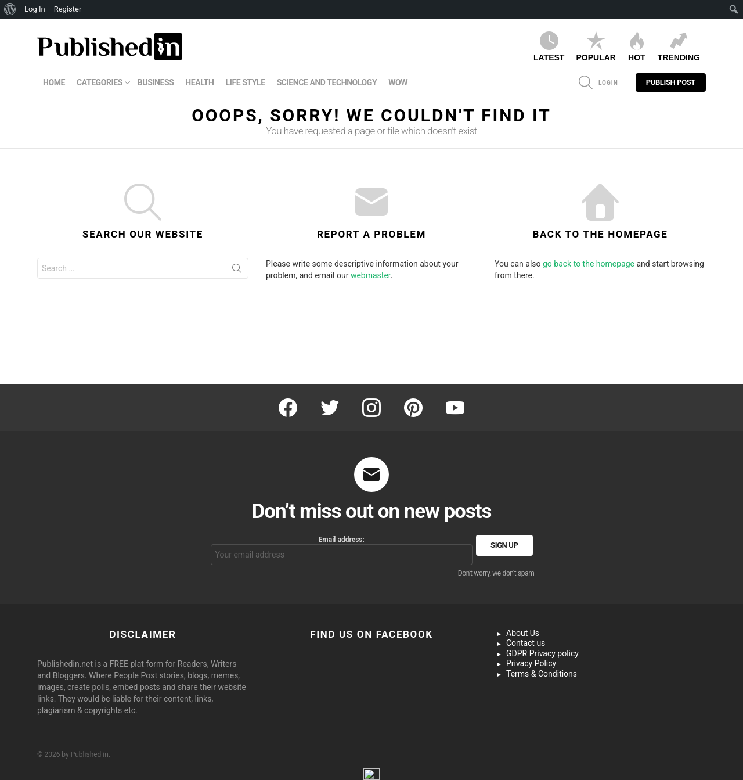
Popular (595, 46)
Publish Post (670, 85)
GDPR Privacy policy (542, 653)
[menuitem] (10, 9)
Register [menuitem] (68, 9)
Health (199, 82)
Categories (99, 82)
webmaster (371, 275)
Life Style (245, 82)
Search (236, 270)
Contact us (525, 643)
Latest (548, 46)
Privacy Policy (531, 663)
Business (156, 82)
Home (54, 82)
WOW (397, 82)
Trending (679, 46)
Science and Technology (327, 82)
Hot (636, 46)
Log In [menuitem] (34, 9)
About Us (522, 633)
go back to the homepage (588, 263)
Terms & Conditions (541, 673)
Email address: (342, 550)
